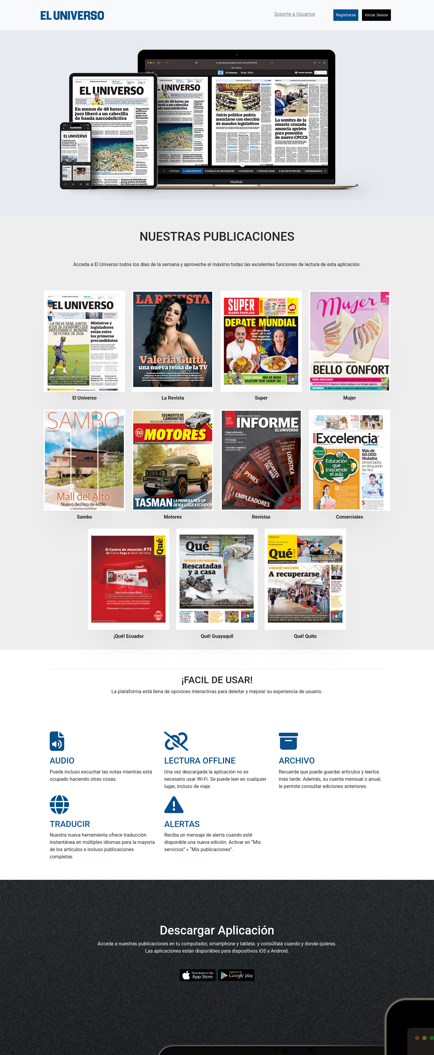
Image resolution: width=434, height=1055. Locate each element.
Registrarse (346, 15)
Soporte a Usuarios (294, 14)
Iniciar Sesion (376, 15)
